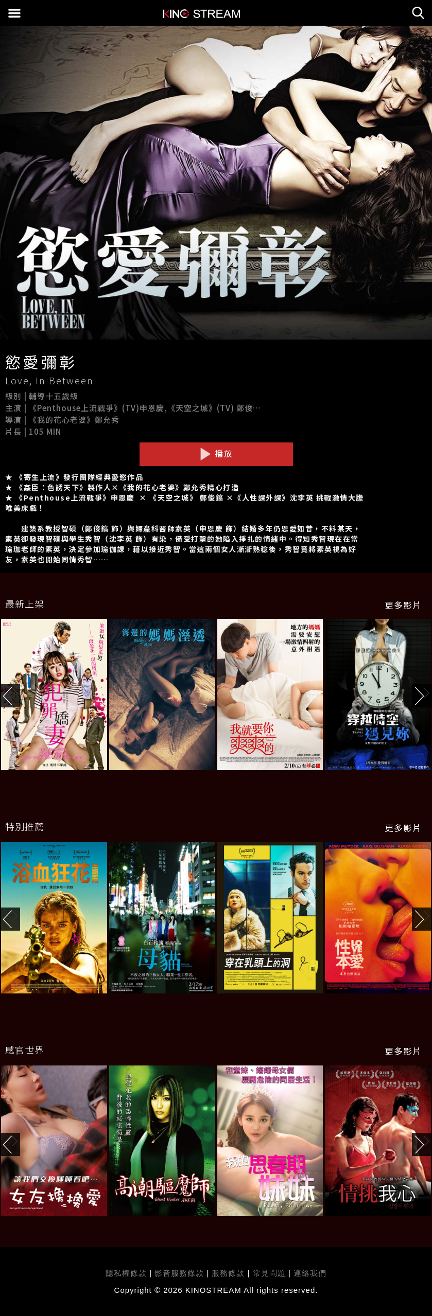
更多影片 (403, 605)
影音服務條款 (179, 1273)
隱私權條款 (126, 1273)
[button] (422, 695)
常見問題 (269, 1273)
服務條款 (229, 1273)
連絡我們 (309, 1273)
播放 (216, 453)
